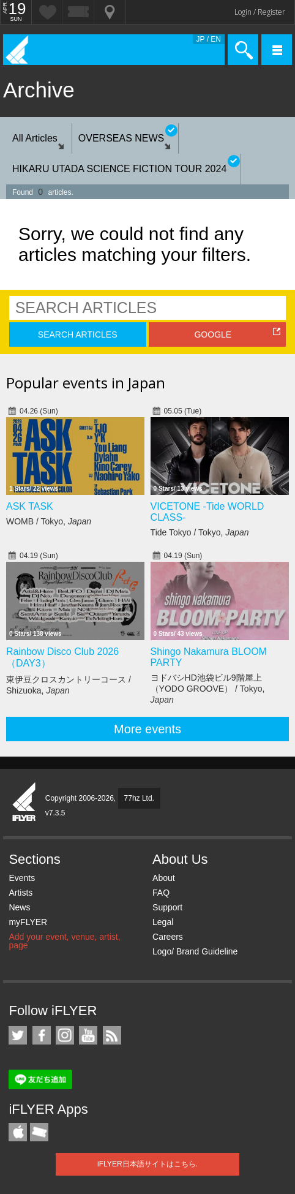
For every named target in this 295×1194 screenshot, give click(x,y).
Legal (162, 922)
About (163, 878)
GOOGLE (212, 334)
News (19, 907)
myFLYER (28, 922)
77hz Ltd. (139, 798)
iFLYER (24, 802)
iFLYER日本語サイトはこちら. (147, 1164)
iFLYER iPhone (18, 1132)
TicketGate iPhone (39, 1132)
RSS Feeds (112, 1035)
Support (167, 907)
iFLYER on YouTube (88, 1035)
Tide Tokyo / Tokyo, (200, 532)
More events (147, 729)
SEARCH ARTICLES (78, 334)
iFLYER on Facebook (41, 1035)
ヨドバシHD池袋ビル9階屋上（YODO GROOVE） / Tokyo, (208, 689)
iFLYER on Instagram (65, 1035)
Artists (20, 892)
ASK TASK (29, 506)
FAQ (161, 892)
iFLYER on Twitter (18, 1035)
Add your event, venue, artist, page (64, 941)
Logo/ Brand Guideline (194, 951)
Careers (167, 937)
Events (22, 878)
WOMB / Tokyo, (48, 521)
